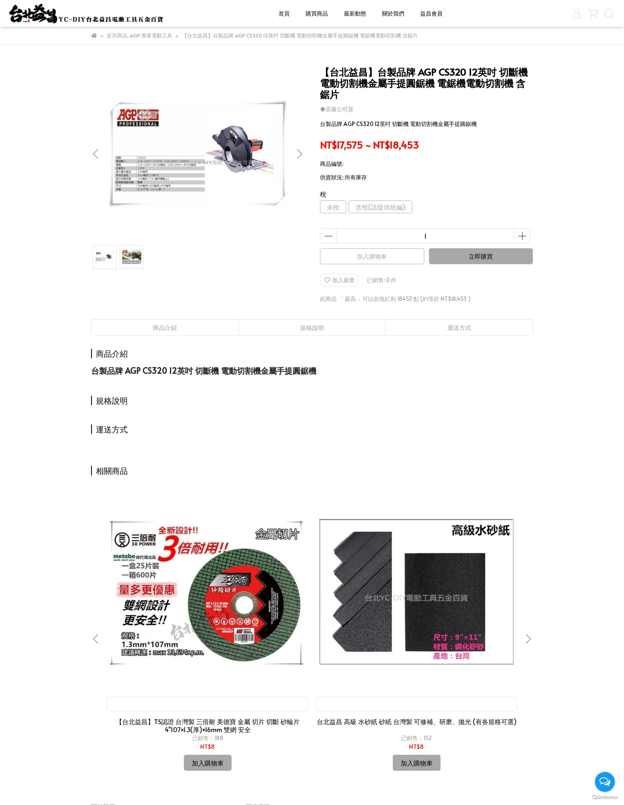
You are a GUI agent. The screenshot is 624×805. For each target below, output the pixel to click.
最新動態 (355, 13)
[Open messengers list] (605, 782)
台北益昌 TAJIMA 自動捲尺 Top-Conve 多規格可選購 (366, 612)
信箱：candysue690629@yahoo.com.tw (297, 741)
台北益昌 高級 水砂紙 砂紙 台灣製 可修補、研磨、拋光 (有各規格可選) (258, 612)
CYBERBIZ (280, 785)
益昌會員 (431, 13)
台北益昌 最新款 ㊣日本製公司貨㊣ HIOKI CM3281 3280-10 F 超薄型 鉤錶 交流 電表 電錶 (473, 612)
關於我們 (393, 13)
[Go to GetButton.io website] (605, 797)
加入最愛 (339, 280)
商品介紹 (165, 327)
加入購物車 (372, 256)
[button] (299, 154)
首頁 (284, 13)
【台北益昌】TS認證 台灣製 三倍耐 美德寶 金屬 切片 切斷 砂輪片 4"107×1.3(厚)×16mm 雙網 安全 (150, 612)
